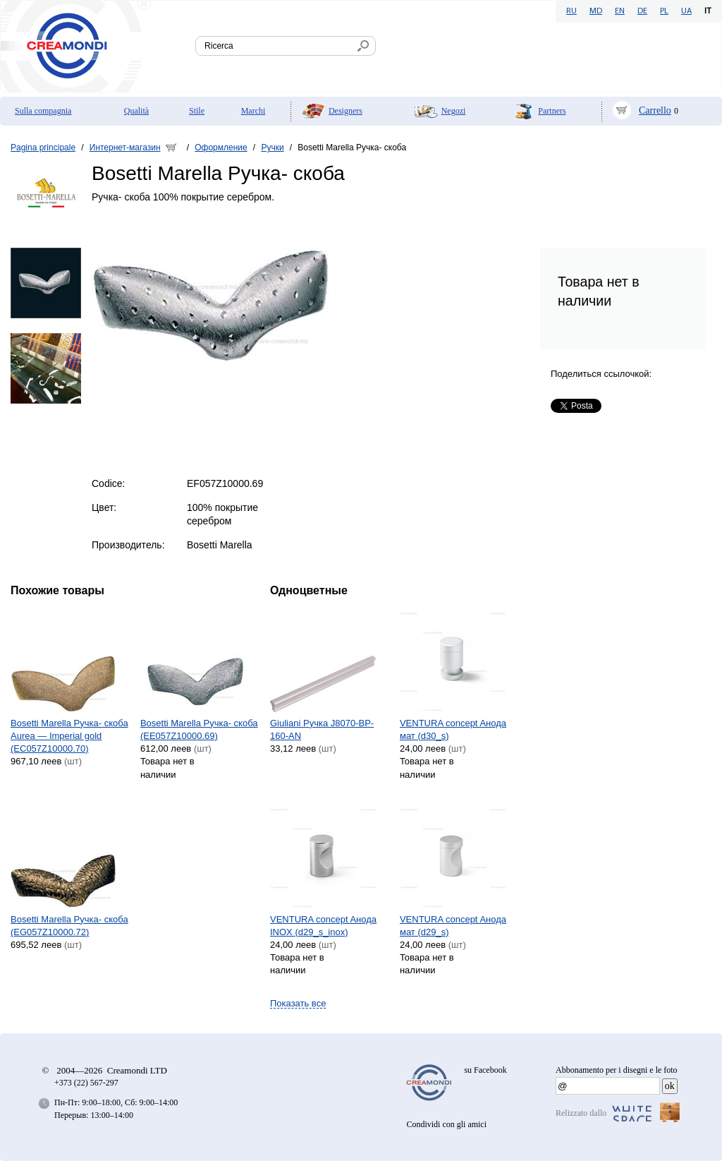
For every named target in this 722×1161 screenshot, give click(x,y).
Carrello (655, 110)
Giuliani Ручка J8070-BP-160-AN (322, 729)
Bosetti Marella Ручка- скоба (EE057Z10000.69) (199, 729)
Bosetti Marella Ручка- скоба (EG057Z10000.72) (69, 925)
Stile (196, 111)
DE (642, 11)
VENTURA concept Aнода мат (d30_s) (453, 729)
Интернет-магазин (125, 147)
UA (686, 11)
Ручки (272, 147)
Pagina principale (43, 147)
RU (571, 11)
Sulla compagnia (43, 111)
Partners (551, 111)
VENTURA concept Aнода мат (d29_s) (453, 925)
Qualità (136, 111)
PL (664, 11)
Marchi (253, 111)
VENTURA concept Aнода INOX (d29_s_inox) (323, 925)
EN (620, 11)
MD (595, 11)
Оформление (221, 147)
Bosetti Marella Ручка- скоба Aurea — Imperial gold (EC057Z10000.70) (69, 736)
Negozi (453, 111)
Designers (345, 111)
